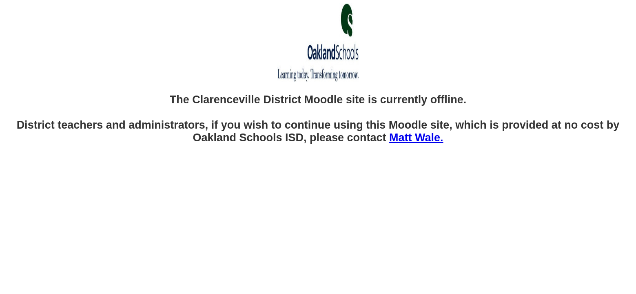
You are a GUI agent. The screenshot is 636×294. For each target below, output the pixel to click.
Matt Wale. (416, 137)
